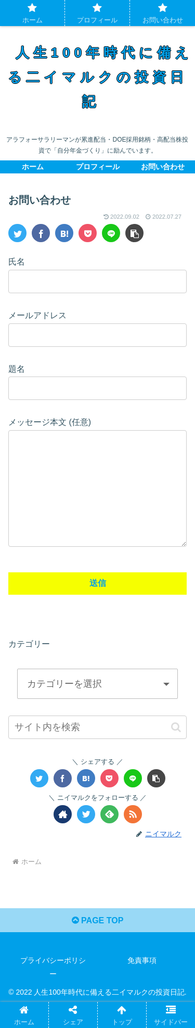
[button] (176, 748)
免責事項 (142, 981)
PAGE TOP (98, 941)
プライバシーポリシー (53, 987)
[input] (97, 748)
